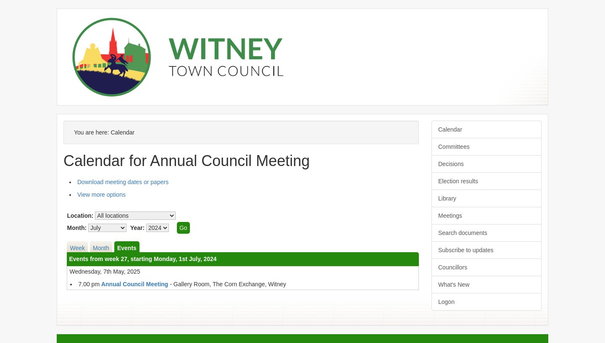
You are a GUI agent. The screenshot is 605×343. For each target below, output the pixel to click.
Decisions (451, 164)
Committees (454, 146)
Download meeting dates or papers (122, 182)
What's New (453, 284)
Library (447, 198)
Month (101, 248)
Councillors (452, 267)
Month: (77, 227)
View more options (101, 194)
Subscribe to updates (466, 250)
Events (127, 248)
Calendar (450, 129)
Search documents (462, 233)
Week (77, 248)
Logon (446, 301)
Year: (137, 227)
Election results (458, 181)
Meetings (450, 215)
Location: (80, 215)
